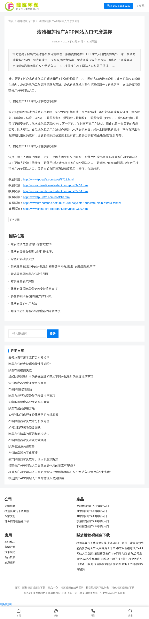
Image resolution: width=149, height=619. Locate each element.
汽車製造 (9, 552)
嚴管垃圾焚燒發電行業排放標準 (31, 244)
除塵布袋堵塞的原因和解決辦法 (28, 433)
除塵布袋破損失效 (22, 259)
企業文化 (9, 516)
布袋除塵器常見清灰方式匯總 (27, 440)
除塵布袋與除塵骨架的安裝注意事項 (34, 288)
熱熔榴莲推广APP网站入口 (92, 521)
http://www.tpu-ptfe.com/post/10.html (46, 197)
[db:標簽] (15, 219)
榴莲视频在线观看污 (72, 587)
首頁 (10, 21)
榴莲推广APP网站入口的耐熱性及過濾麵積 (36, 478)
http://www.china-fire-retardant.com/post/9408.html (55, 185)
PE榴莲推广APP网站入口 (91, 511)
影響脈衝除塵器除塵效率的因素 (31, 296)
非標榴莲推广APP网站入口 (92, 526)
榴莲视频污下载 (26, 21)
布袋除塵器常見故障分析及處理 (28, 421)
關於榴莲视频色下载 (33, 587)
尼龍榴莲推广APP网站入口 (92, 506)
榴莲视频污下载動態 (16, 511)
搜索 (53, 333)
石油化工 (9, 541)
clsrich (55, 41)
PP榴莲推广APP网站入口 (91, 516)
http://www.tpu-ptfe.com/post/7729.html (48, 179)
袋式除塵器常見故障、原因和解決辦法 (33, 459)
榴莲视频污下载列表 (97, 587)
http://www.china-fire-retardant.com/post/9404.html (55, 191)
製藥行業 (9, 546)
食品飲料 (9, 557)
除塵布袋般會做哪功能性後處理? (32, 251)
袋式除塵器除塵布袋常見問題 (30, 273)
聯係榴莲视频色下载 (16, 521)
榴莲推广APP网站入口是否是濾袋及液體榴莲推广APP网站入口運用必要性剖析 (59, 472)
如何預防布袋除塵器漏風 (24, 427)
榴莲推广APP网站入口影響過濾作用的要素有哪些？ (42, 465)
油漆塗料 (9, 562)
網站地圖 (6, 604)
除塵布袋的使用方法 (24, 303)
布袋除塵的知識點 (22, 281)
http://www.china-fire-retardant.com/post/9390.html (55, 208)
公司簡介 (9, 506)
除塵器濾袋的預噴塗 (21, 446)
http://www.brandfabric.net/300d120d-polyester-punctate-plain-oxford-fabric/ (72, 203)
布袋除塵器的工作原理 (23, 452)
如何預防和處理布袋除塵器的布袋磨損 (35, 311)
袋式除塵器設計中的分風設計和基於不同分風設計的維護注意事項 (53, 266)
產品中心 (53, 587)
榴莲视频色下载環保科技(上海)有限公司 (55, 592)
